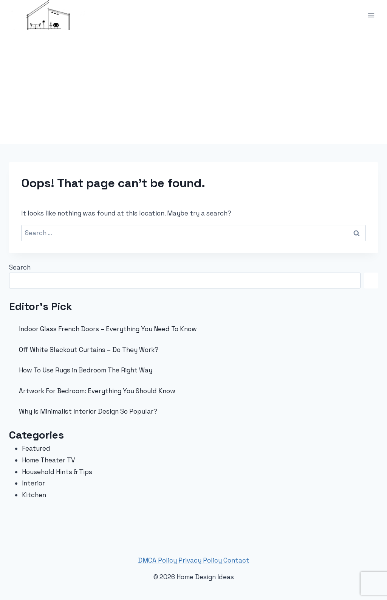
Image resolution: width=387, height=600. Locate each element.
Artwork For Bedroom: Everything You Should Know (97, 391)
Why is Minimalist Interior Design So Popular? (88, 411)
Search (20, 267)
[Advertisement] (193, 87)
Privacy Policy (200, 560)
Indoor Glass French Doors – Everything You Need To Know (108, 329)
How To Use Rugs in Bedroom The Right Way (85, 370)
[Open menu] (371, 15)
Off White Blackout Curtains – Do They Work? (88, 350)
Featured (36, 448)
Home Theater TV (48, 460)
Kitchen (34, 495)
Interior (33, 483)
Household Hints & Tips (57, 472)
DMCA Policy (158, 560)
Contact (236, 560)
